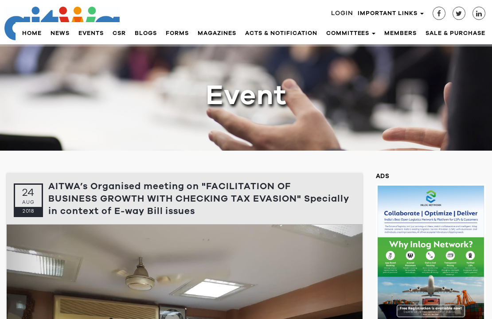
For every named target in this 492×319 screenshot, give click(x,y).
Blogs (146, 33)
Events (91, 33)
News (60, 33)
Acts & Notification (281, 33)
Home (32, 33)
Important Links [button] (391, 13)
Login (342, 13)
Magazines (217, 33)
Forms (177, 33)
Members (400, 33)
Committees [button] (351, 33)
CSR (119, 33)
